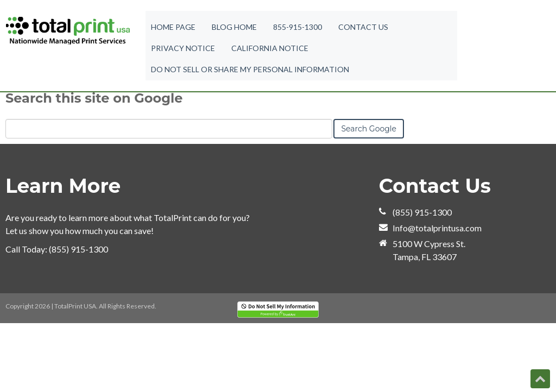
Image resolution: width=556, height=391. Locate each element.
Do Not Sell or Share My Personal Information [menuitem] (250, 72)
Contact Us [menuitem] (363, 27)
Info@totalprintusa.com (437, 228)
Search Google (368, 129)
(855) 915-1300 (78, 249)
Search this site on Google (93, 98)
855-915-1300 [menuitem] (297, 27)
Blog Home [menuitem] (234, 27)
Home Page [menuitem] (173, 27)
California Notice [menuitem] (269, 49)
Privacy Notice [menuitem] (183, 49)
